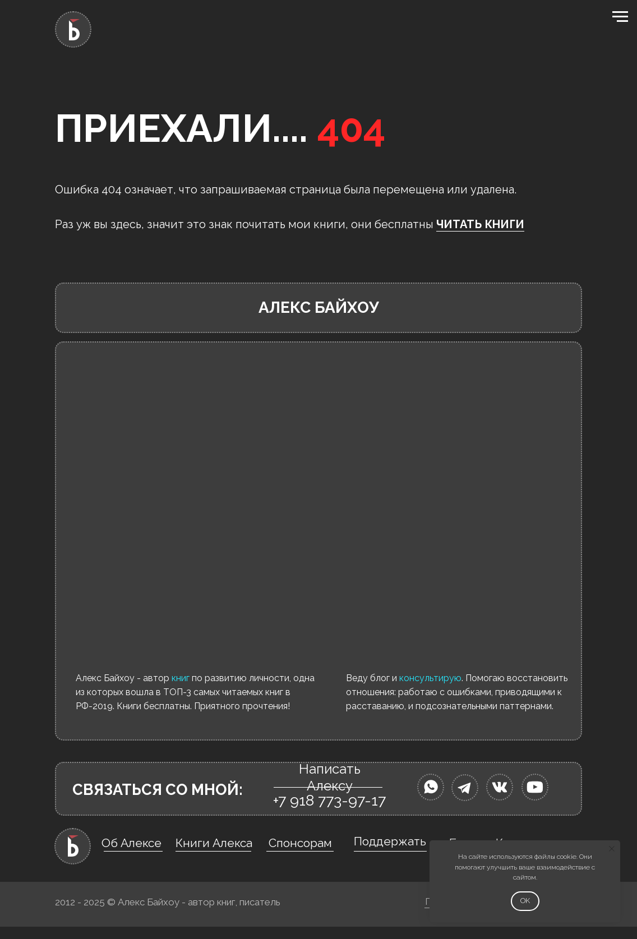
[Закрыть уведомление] (611, 848)
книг (181, 678)
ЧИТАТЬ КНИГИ (480, 224)
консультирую (430, 678)
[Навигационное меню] (620, 16)
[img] (431, 787)
